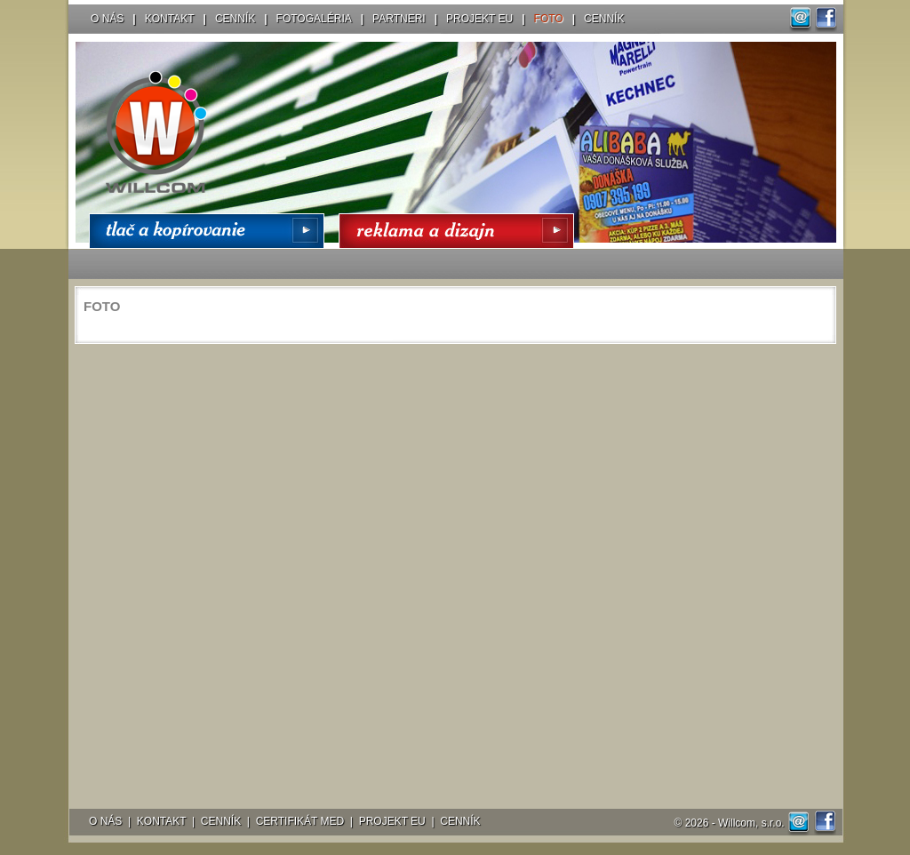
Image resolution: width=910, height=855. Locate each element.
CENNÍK (235, 18)
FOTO (548, 18)
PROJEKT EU (479, 18)
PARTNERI (399, 18)
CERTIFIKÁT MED (300, 821)
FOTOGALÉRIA (314, 18)
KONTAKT (170, 18)
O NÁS (107, 18)
